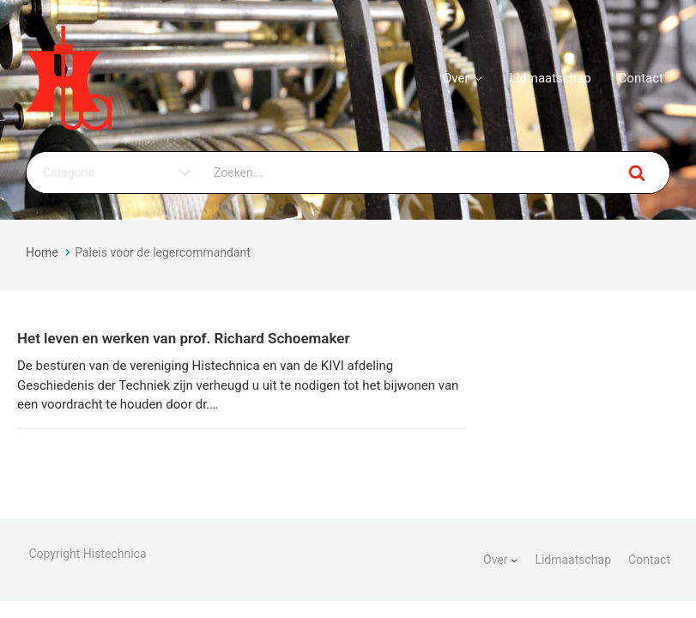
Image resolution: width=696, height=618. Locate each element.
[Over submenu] (514, 559)
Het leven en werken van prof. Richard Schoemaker (183, 338)
